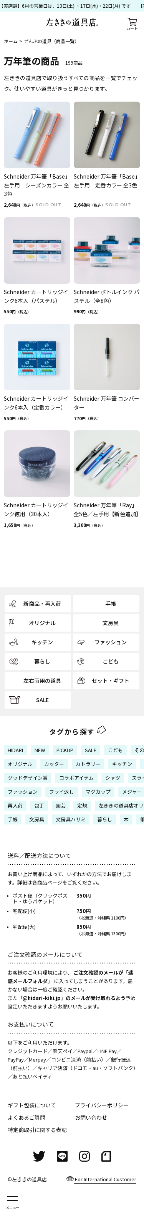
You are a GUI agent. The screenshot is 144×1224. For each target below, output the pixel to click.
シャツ (112, 777)
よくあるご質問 (26, 1117)
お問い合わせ (91, 1117)
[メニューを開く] (12, 1202)
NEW (40, 750)
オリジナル (20, 764)
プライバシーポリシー (102, 1105)
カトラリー (88, 764)
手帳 (13, 819)
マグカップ (98, 791)
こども (115, 750)
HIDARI (15, 750)
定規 (82, 805)
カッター (54, 764)
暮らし (104, 819)
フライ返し (61, 791)
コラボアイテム (76, 777)
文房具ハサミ (71, 819)
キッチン (122, 764)
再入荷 (15, 805)
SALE (90, 750)
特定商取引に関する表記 (37, 1130)
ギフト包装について (32, 1105)
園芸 (61, 805)
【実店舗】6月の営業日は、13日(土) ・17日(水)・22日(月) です (66, 5)
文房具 (36, 819)
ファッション (23, 791)
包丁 (39, 805)
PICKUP (64, 750)
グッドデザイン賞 (28, 777)
